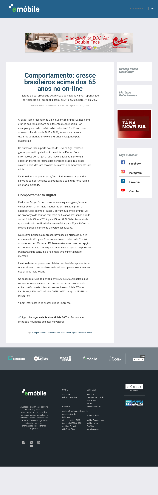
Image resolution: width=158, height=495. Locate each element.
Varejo (89, 403)
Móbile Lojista (92, 423)
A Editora (66, 394)
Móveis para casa (94, 429)
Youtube (134, 191)
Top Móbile (91, 426)
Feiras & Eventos (94, 406)
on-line (89, 333)
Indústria (90, 394)
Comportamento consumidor (59, 333)
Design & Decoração (95, 397)
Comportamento (39, 333)
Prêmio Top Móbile (69, 397)
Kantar (69, 152)
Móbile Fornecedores (95, 420)
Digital (74, 333)
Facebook (82, 333)
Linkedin (134, 182)
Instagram (135, 172)
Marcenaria (91, 400)
